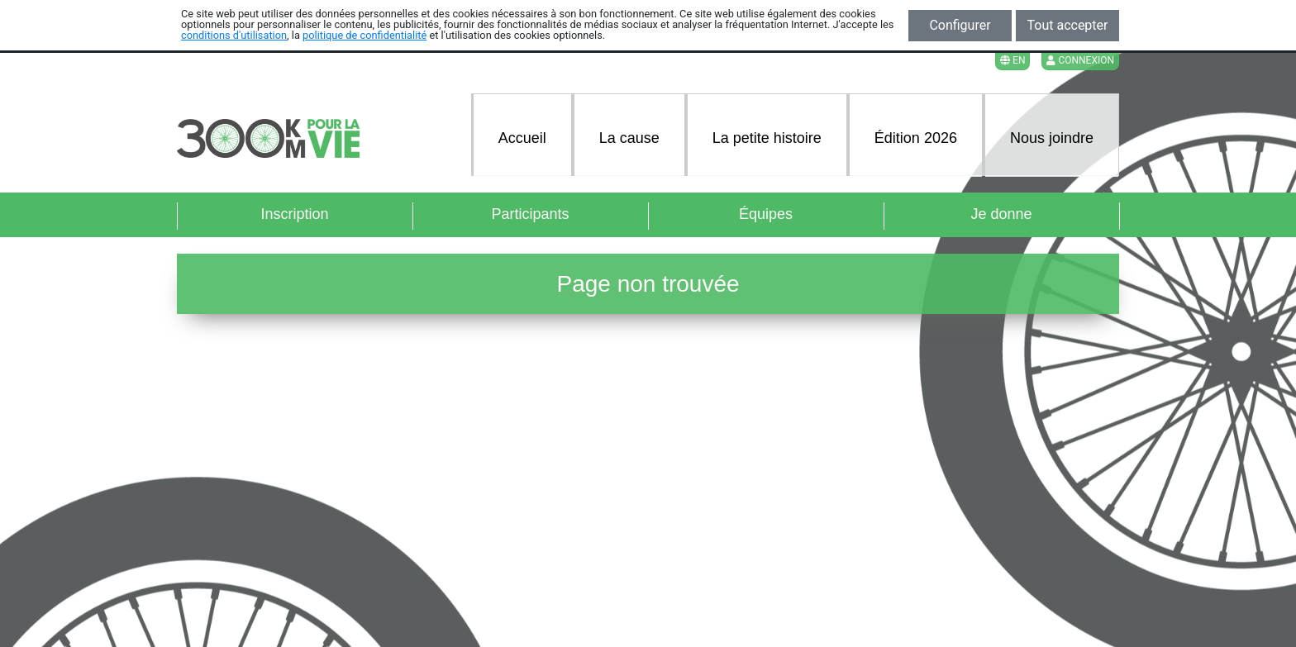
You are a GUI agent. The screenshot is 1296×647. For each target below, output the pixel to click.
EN (1012, 60)
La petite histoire (767, 138)
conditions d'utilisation (234, 35)
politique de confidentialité (364, 35)
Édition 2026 (915, 138)
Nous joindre (1052, 138)
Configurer (959, 25)
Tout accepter (1067, 25)
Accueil (522, 138)
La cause (629, 138)
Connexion (1080, 60)
